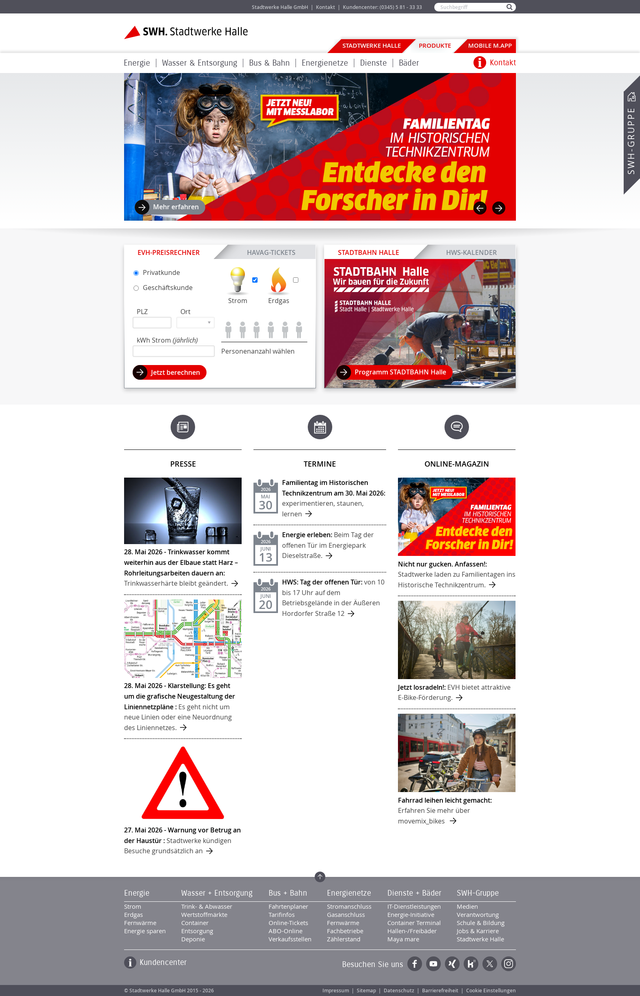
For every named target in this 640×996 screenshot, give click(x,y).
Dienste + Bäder (414, 893)
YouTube (433, 963)
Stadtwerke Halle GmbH (280, 7)
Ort (185, 311)
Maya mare (403, 939)
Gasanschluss (346, 914)
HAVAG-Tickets (271, 252)
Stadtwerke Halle (371, 45)
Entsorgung (197, 931)
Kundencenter (163, 962)
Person (228, 330)
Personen (243, 330)
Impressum (335, 990)
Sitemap (366, 990)
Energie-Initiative (410, 914)
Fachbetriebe (345, 931)
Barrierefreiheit (440, 990)
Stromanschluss (349, 906)
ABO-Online (285, 931)
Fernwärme (140, 923)
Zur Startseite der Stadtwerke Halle (186, 32)
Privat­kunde (156, 272)
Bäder (409, 63)
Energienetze (325, 63)
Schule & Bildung (480, 923)
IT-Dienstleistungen (414, 906)
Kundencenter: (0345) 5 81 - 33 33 (382, 7)
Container (195, 923)
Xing (452, 963)
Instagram (508, 963)
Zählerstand (343, 939)
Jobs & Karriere (218, 6)
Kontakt (325, 7)
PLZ (142, 311)
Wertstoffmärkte (204, 914)
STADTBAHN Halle (368, 252)
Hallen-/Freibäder (412, 931)
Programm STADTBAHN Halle (400, 371)
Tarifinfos (282, 914)
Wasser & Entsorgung (199, 63)
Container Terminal (414, 923)
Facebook (414, 963)
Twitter (489, 963)
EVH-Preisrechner (169, 252)
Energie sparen (145, 931)
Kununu (471, 963)
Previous (480, 208)
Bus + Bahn (288, 893)
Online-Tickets (288, 923)
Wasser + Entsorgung (217, 893)
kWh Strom (167, 340)
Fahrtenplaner (288, 906)
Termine (320, 464)
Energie (137, 63)
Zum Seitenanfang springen (320, 877)
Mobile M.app (490, 45)
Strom (237, 300)
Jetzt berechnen (175, 372)
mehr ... (183, 536)
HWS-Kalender (471, 252)
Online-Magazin (456, 464)
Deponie (193, 939)
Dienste (373, 63)
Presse (183, 464)
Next (498, 208)
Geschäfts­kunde (163, 287)
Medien (467, 906)
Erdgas (278, 300)
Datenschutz (399, 990)
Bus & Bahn (269, 63)
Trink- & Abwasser (206, 906)
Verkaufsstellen (290, 939)
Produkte (435, 45)
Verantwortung (478, 914)
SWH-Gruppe (631, 141)
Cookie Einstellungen (491, 990)
